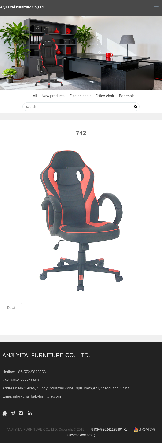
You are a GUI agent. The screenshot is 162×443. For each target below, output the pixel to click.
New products (53, 96)
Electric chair (80, 96)
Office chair (104, 96)
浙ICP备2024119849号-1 (109, 429)
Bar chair (126, 96)
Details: (12, 307)
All (35, 96)
